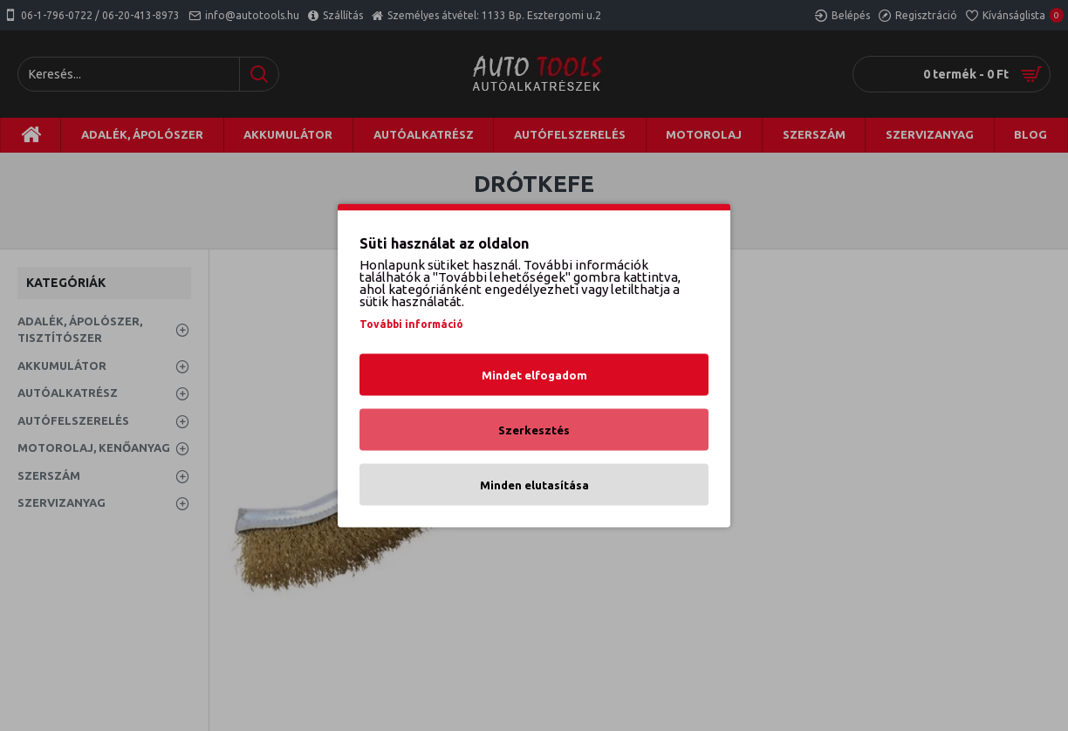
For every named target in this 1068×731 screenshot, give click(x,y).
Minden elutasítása (534, 485)
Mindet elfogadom (534, 375)
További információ (411, 324)
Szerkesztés (534, 430)
